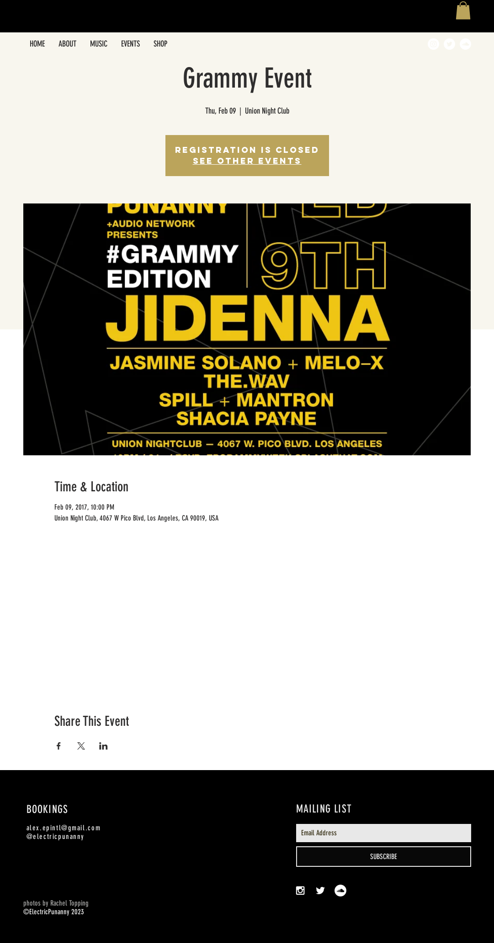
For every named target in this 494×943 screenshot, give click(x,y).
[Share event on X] (81, 746)
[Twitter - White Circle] (449, 44)
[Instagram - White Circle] (433, 44)
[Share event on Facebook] (58, 746)
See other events (247, 161)
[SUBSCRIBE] (383, 856)
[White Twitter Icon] (320, 890)
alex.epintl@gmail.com (64, 827)
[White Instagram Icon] (300, 890)
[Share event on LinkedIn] (103, 746)
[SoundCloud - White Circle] (465, 44)
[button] (463, 10)
